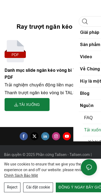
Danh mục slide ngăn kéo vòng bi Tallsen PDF (46, 74)
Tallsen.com (80, 154)
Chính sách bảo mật (21, 175)
